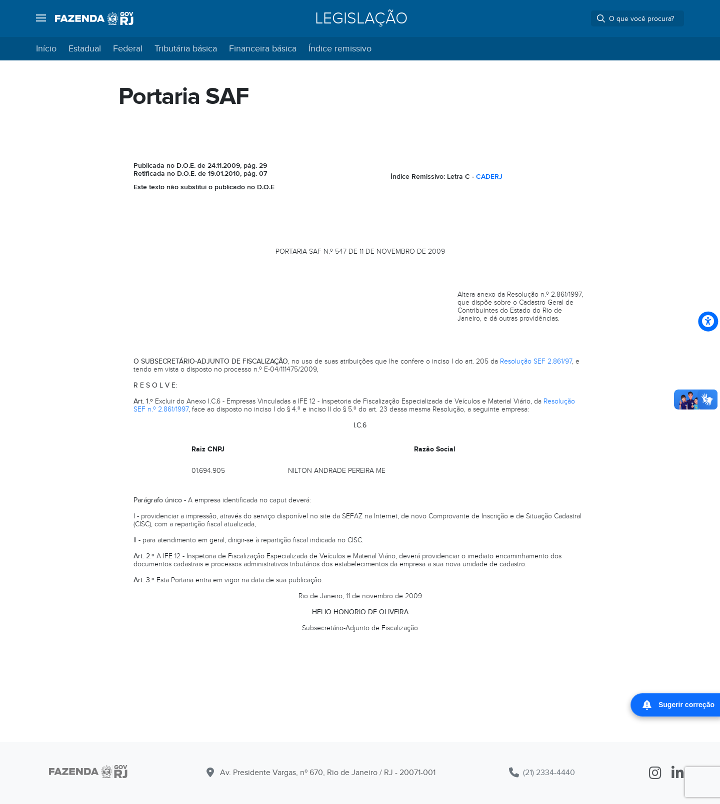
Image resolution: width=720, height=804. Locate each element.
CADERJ (489, 176)
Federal (127, 48)
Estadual (84, 48)
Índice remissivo (340, 48)
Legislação (361, 18)
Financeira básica (262, 48)
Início (46, 48)
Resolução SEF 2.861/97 (536, 361)
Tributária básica (185, 48)
